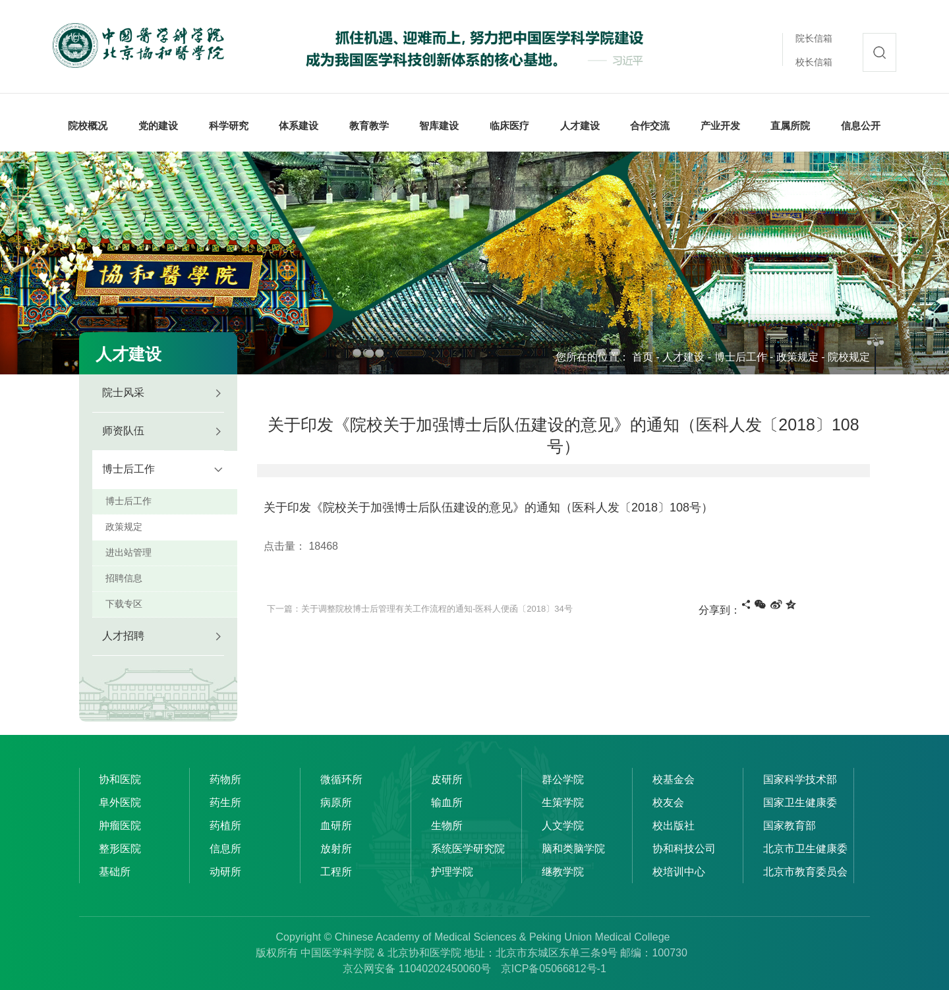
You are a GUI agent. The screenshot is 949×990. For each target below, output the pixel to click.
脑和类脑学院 (573, 848)
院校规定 (849, 357)
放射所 (336, 848)
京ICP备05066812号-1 (553, 968)
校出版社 (673, 825)
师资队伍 (123, 430)
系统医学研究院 (468, 848)
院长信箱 (813, 38)
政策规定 (797, 357)
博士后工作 (740, 357)
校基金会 (673, 779)
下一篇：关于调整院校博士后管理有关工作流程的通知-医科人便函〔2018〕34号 (420, 609)
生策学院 (563, 802)
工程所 (336, 871)
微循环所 (341, 779)
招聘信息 (123, 578)
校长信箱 (813, 62)
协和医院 (120, 779)
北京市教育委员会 (805, 871)
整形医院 (120, 848)
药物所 (225, 779)
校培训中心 (678, 871)
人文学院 (563, 825)
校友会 (668, 802)
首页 (642, 357)
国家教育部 (789, 825)
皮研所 (447, 779)
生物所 (447, 825)
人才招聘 (123, 635)
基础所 (114, 871)
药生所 (225, 802)
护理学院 (452, 871)
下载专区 (123, 603)
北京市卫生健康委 (805, 848)
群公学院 (563, 779)
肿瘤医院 (120, 825)
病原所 (336, 802)
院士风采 (123, 392)
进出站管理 (128, 552)
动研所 (225, 871)
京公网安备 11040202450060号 (417, 968)
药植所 (225, 825)
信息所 (225, 848)
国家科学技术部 (800, 779)
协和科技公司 (684, 848)
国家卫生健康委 (800, 802)
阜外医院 (120, 802)
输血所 (447, 802)
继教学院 (563, 871)
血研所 (336, 825)
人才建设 (683, 357)
